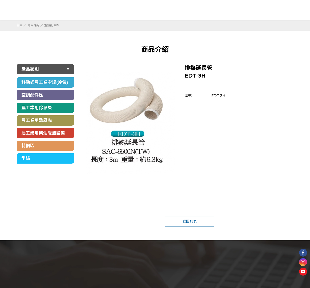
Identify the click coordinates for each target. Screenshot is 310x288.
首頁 (20, 25)
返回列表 (189, 221)
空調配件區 (51, 25)
